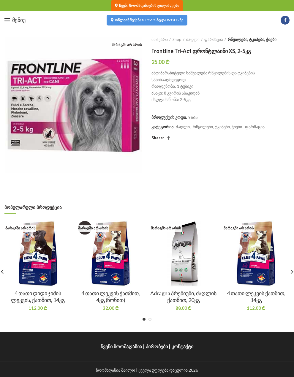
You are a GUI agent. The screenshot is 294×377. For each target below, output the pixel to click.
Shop (177, 39)
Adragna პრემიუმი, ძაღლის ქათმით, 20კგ (183, 296)
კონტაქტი (182, 346)
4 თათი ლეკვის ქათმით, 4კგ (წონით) (110, 296)
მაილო (128, 370)
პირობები (157, 346)
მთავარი (159, 39)
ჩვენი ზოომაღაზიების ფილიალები (147, 5)
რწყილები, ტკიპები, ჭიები (252, 39)
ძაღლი (193, 39)
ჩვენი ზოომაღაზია (121, 346)
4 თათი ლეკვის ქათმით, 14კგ (256, 296)
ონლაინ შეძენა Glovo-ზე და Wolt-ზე (147, 20)
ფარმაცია (213, 39)
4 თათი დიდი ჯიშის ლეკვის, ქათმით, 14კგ (38, 296)
